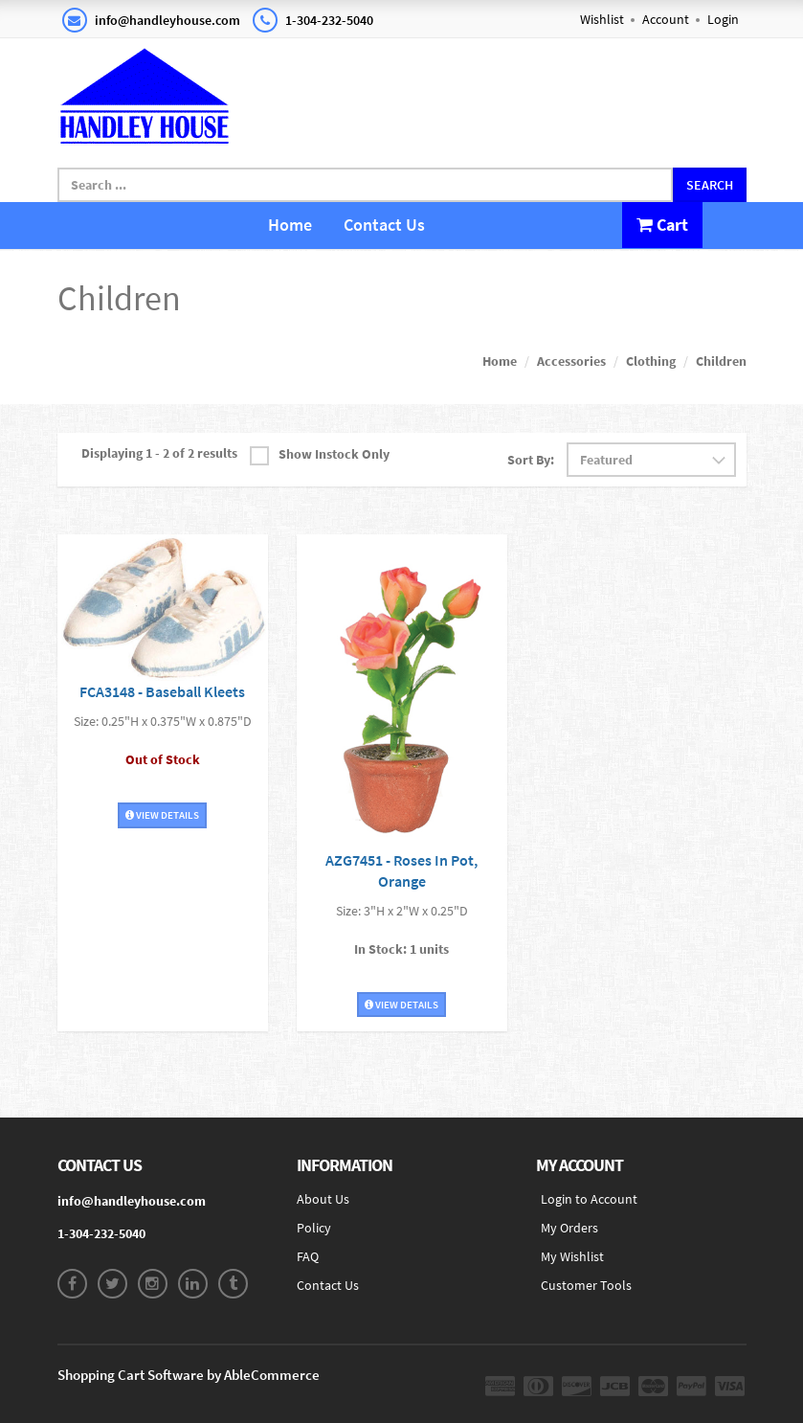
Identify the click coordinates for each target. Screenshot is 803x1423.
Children (721, 361)
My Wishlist (572, 1256)
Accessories (571, 361)
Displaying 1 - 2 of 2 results (159, 453)
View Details (162, 815)
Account (665, 19)
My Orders (569, 1227)
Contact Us (384, 225)
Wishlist (602, 19)
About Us (323, 1199)
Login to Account (589, 1199)
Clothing (651, 361)
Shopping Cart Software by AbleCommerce (188, 1375)
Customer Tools (586, 1285)
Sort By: (530, 459)
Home (290, 225)
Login (723, 19)
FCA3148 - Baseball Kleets (162, 691)
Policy (314, 1227)
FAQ (308, 1256)
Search (709, 184)
